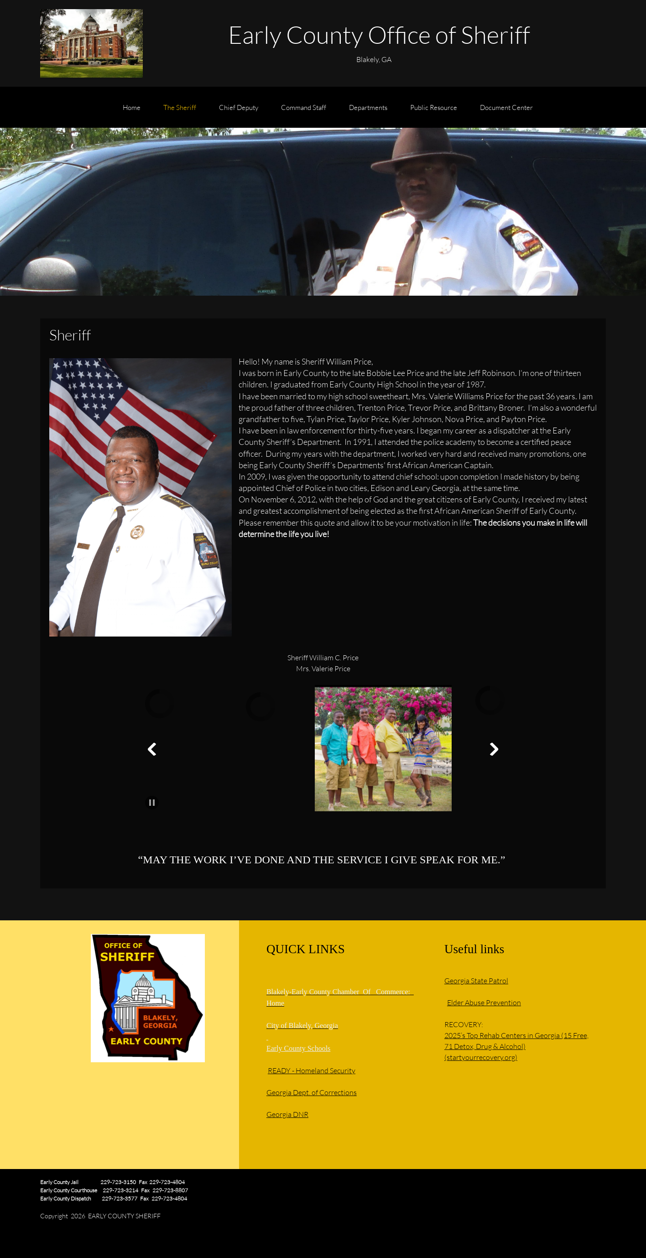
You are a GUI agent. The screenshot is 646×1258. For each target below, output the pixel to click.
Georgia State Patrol (476, 980)
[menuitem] (132, 111)
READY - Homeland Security (311, 1070)
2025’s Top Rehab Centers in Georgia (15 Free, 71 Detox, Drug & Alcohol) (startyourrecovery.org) (516, 1046)
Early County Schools (298, 1048)
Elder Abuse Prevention (484, 1002)
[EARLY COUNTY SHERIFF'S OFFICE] (91, 43)
